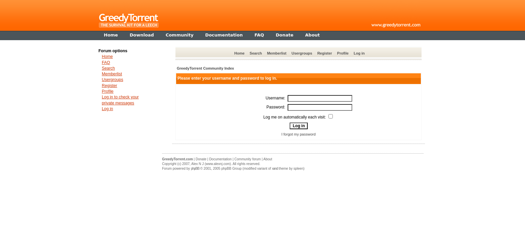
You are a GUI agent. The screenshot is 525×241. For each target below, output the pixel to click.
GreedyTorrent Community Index (205, 68)
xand (275, 168)
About (268, 159)
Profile (343, 53)
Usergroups (302, 53)
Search (256, 53)
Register (324, 53)
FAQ (106, 62)
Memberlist (276, 53)
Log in (359, 53)
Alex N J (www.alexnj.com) (211, 164)
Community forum (247, 159)
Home (239, 53)
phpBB (195, 168)
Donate (201, 159)
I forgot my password (298, 134)
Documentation (220, 159)
